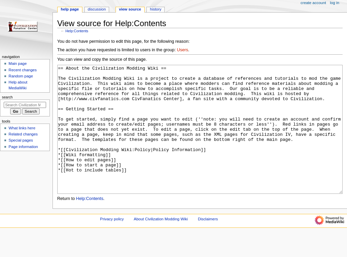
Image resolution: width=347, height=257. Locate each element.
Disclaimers (208, 244)
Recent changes (22, 70)
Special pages (20, 140)
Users (182, 50)
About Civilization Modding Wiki (161, 244)
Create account (313, 3)
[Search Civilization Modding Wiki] (25, 105)
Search (7, 97)
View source (130, 9)
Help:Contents (76, 31)
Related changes (23, 134)
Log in (334, 3)
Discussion (97, 9)
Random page (20, 76)
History (156, 9)
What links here (21, 128)
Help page (70, 9)
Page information (23, 147)
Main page (17, 63)
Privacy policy (112, 244)
